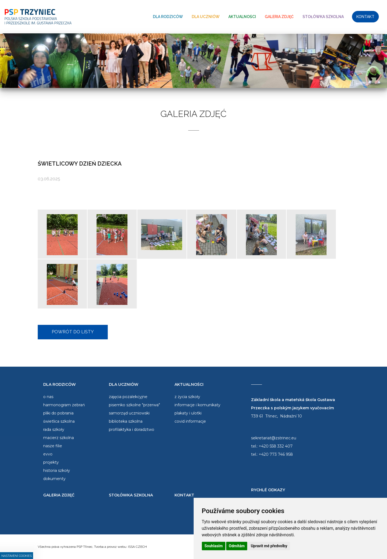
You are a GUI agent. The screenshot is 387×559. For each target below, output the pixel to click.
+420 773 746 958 (276, 454)
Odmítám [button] (237, 546)
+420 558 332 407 (276, 446)
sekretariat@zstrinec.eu (273, 438)
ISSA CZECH (137, 547)
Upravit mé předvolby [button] (269, 546)
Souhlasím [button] (214, 546)
